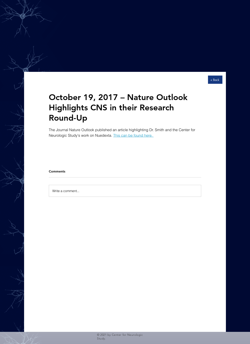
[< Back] (215, 80)
